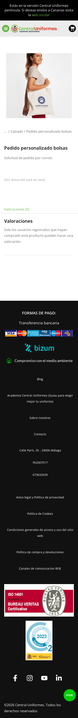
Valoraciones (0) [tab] (16, 209)
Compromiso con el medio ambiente (44, 360)
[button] (5, 28)
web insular (41, 15)
